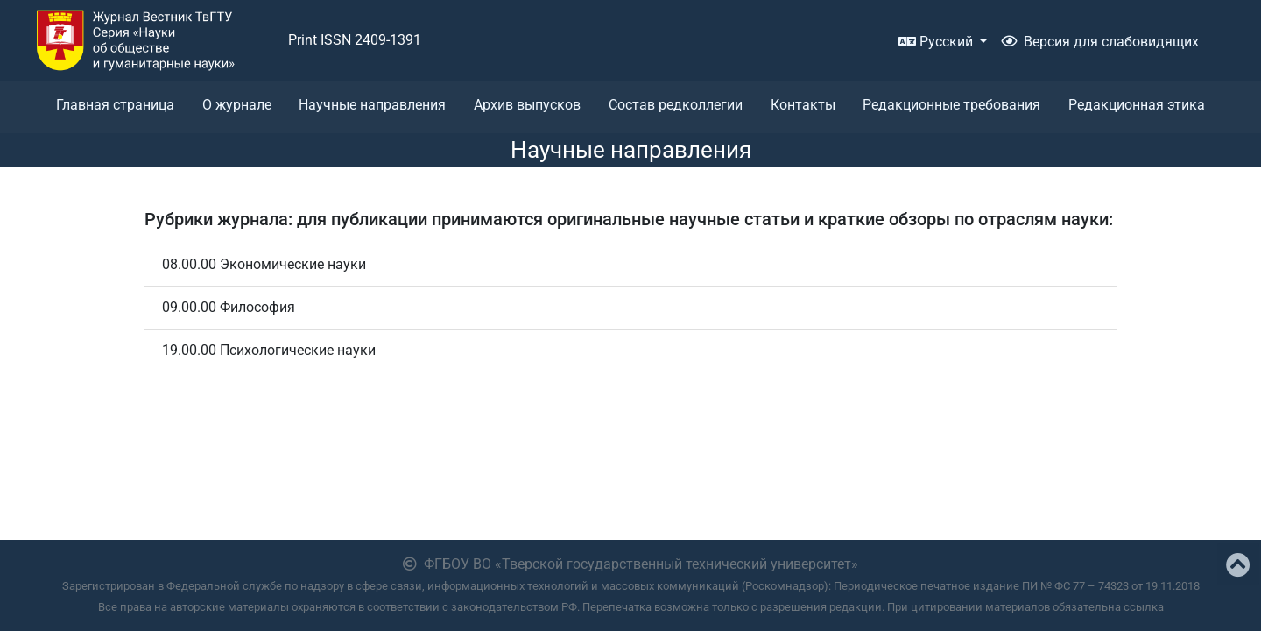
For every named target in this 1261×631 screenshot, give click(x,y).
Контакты (803, 104)
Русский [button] (937, 41)
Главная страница (115, 104)
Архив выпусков (527, 104)
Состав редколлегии (676, 104)
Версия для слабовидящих (1100, 41)
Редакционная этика (1136, 104)
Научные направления (372, 104)
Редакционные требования (951, 104)
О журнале (236, 104)
